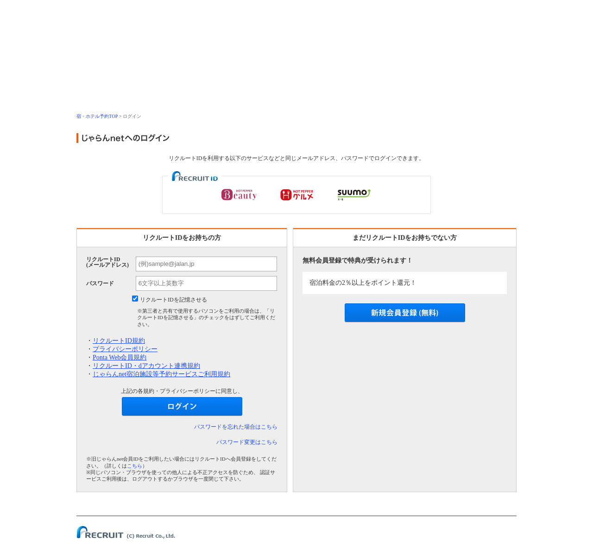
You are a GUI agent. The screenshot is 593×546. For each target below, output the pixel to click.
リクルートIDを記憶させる (173, 299)
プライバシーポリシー (125, 349)
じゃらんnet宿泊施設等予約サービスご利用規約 (161, 374)
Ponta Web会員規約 (119, 357)
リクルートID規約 (119, 340)
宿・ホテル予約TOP (97, 116)
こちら (134, 466)
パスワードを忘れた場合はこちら (236, 427)
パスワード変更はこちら (247, 442)
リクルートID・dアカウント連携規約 (146, 365)
